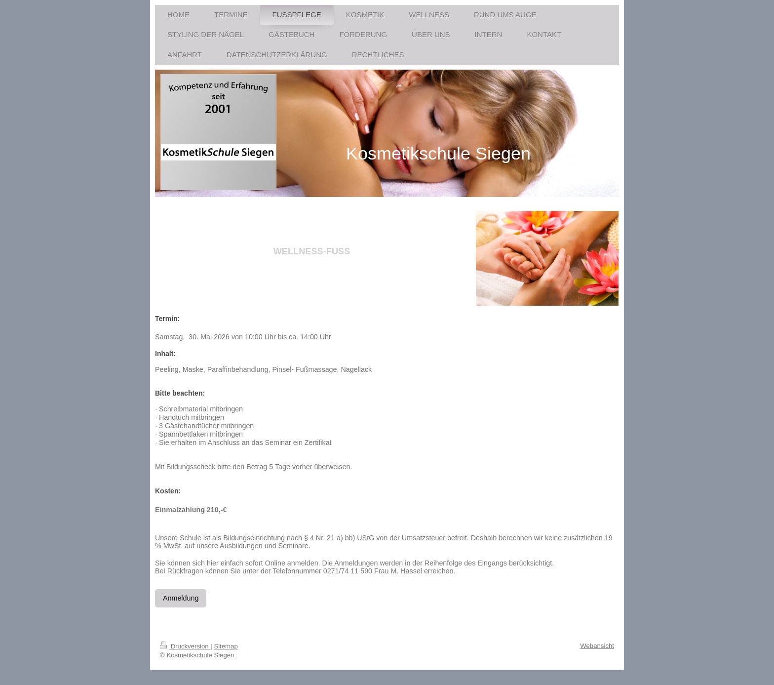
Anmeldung (180, 598)
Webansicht (597, 645)
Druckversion (185, 646)
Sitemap (225, 646)
